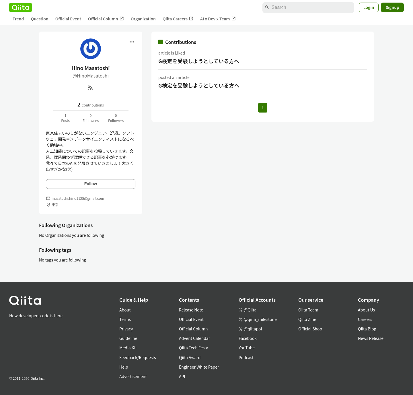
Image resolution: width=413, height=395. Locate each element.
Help (123, 367)
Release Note (191, 310)
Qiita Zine (307, 319)
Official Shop (310, 329)
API (182, 376)
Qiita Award (189, 357)
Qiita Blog (367, 329)
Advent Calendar (194, 338)
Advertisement (133, 376)
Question (39, 19)
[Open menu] (132, 42)
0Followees (91, 118)
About (124, 310)
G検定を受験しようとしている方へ (198, 61)
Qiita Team (308, 310)
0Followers (116, 118)
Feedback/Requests (137, 357)
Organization (143, 19)
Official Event (68, 19)
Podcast (246, 357)
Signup (392, 7)
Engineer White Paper (199, 367)
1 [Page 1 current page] (263, 108)
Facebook (248, 338)
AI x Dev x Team (218, 19)
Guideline (128, 338)
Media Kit (128, 348)
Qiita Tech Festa (193, 348)
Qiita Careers (178, 19)
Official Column (106, 19)
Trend (18, 19)
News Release (370, 338)
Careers (365, 319)
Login (368, 7)
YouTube (247, 348)
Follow (90, 183)
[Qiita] (20, 7)
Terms (125, 319)
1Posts (65, 118)
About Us (366, 310)
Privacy (126, 329)
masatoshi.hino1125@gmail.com (78, 198)
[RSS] (90, 87)
